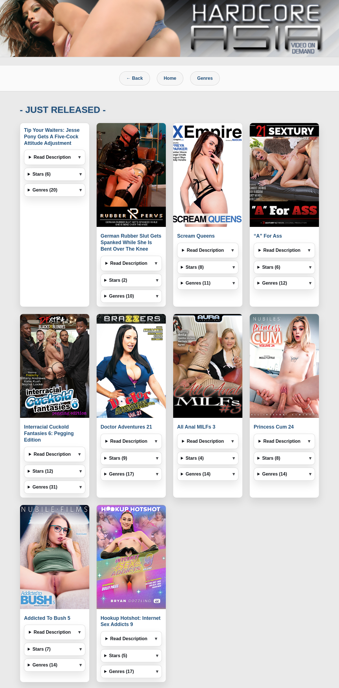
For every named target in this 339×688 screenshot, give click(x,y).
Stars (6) (41, 174)
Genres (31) (44, 487)
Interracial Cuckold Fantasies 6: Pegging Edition (49, 433)
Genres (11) (198, 283)
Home (170, 78)
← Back (134, 78)
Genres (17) (121, 474)
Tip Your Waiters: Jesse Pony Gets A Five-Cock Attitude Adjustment (52, 136)
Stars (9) (118, 458)
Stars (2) (118, 280)
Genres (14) (198, 474)
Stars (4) (195, 458)
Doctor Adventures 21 (126, 427)
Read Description (52, 157)
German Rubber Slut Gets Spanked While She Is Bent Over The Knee (131, 242)
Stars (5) (118, 655)
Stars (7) (41, 649)
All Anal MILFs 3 (196, 427)
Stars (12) (42, 471)
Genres (205, 78)
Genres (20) (44, 190)
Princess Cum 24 (274, 427)
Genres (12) (274, 283)
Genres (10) (121, 296)
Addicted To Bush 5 (47, 618)
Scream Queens (196, 236)
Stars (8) (195, 267)
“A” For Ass (268, 236)
